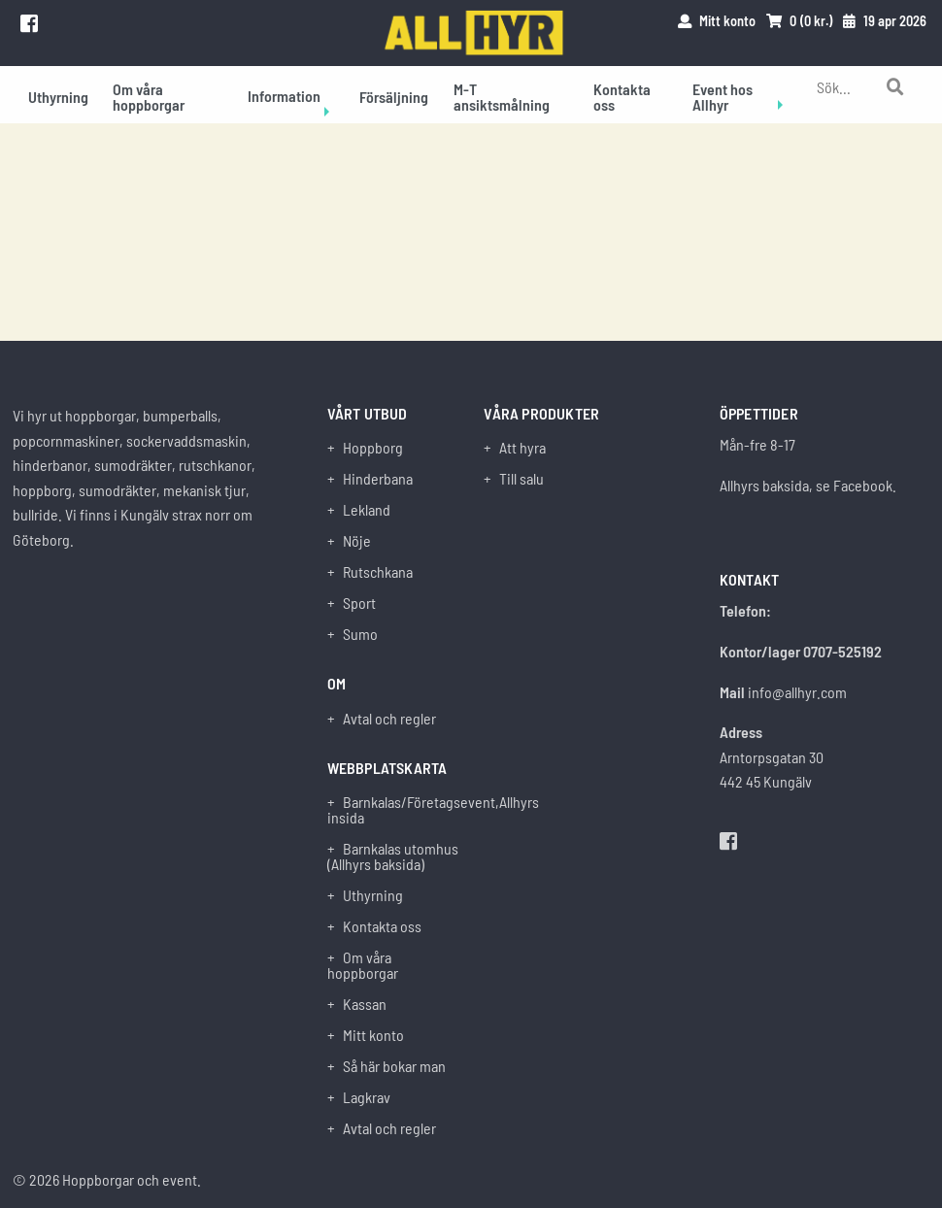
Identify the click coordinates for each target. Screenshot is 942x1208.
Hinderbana (378, 479)
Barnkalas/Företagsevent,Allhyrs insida (392, 809)
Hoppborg (373, 447)
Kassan (365, 1004)
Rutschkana (378, 572)
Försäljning (393, 96)
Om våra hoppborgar (149, 97)
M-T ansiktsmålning (502, 97)
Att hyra (522, 447)
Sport (359, 603)
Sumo (360, 634)
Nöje (357, 541)
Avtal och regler (389, 718)
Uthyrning (58, 96)
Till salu (521, 479)
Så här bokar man (394, 1066)
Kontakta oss (622, 97)
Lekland (366, 510)
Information (284, 95)
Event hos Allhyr (722, 97)
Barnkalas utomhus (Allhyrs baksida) (392, 856)
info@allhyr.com (797, 692)
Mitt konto (373, 1035)
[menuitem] (58, 94)
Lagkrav (366, 1097)
